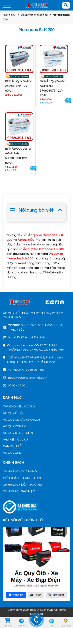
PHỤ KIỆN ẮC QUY (15, 439)
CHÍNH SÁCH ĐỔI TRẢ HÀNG (22, 484)
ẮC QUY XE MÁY (14, 426)
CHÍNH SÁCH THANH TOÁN (22, 478)
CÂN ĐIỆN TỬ (12, 446)
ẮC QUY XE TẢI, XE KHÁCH (21, 419)
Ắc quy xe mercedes (34, 15)
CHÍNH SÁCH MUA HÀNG (20, 471)
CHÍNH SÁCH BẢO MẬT (19, 491)
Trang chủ (9, 15)
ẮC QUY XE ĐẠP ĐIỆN (18, 432)
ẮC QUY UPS (12, 452)
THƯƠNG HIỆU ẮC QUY (19, 406)
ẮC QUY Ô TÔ (13, 413)
